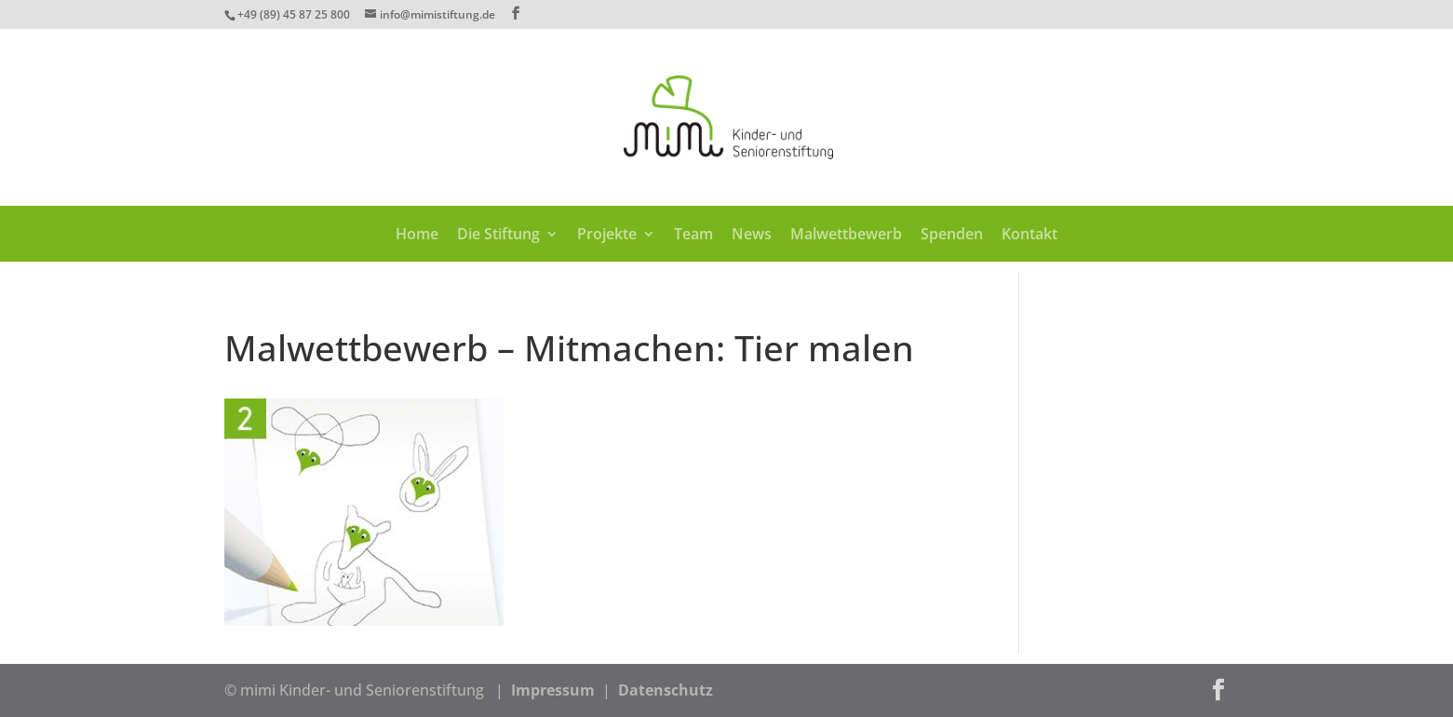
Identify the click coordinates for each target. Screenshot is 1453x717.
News (752, 235)
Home (417, 235)
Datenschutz (665, 690)
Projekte (607, 235)
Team (693, 235)
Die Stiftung (498, 235)
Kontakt (1029, 235)
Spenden (952, 235)
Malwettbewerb (846, 235)
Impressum (553, 690)
